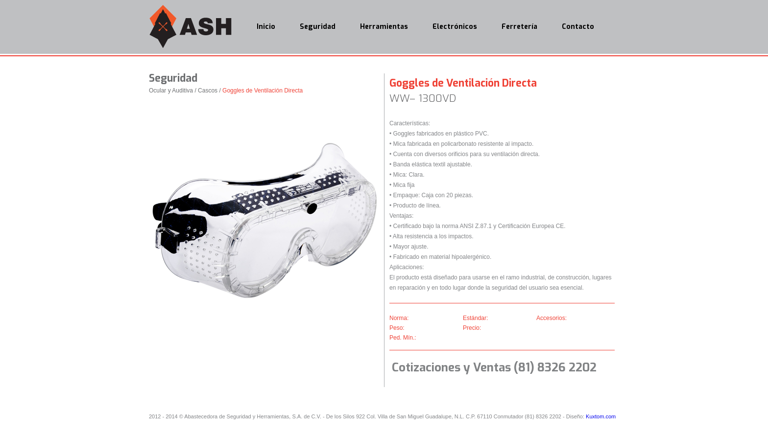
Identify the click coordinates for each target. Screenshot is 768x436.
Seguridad (318, 26)
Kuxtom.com (601, 416)
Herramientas (384, 26)
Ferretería (519, 26)
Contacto (578, 26)
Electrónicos (454, 26)
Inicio (266, 26)
